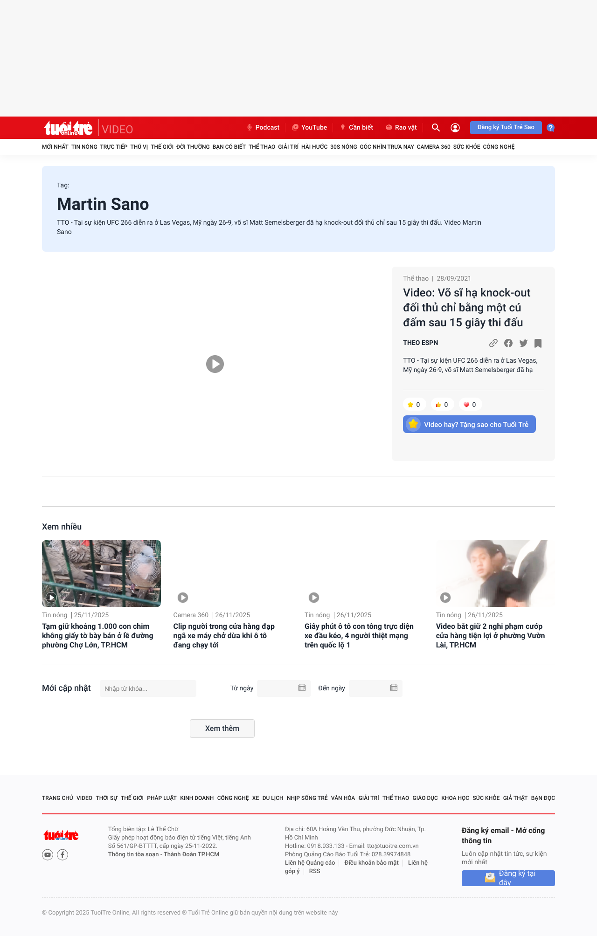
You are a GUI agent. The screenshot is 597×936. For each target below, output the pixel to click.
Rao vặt (401, 127)
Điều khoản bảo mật (372, 863)
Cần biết (356, 127)
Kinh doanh (197, 798)
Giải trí (288, 147)
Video (84, 798)
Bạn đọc (543, 798)
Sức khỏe (466, 147)
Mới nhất (55, 147)
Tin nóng (84, 147)
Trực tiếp (114, 147)
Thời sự (106, 798)
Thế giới (162, 147)
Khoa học (455, 798)
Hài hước (314, 147)
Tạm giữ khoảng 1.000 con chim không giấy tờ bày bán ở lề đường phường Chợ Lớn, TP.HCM (97, 635)
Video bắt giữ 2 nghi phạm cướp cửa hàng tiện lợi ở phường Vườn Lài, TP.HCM (490, 635)
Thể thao (262, 147)
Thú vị (139, 147)
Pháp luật (162, 798)
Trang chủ (57, 798)
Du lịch (273, 798)
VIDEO (117, 129)
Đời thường (193, 147)
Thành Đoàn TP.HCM (191, 854)
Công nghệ (498, 147)
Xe (255, 798)
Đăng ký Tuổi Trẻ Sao (506, 127)
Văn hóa (343, 798)
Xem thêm (222, 728)
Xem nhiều (62, 527)
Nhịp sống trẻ (307, 798)
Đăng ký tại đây (517, 878)
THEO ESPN (420, 343)
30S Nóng (343, 147)
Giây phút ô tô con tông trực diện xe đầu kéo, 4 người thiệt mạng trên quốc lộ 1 (359, 635)
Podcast (262, 127)
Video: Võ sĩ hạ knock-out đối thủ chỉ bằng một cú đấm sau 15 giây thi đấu (466, 307)
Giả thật (515, 798)
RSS (314, 871)
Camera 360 (434, 147)
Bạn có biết (229, 147)
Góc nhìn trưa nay (387, 147)
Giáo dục (425, 798)
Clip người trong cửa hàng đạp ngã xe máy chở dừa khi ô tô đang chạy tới (224, 635)
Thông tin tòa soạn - (136, 854)
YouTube (309, 127)
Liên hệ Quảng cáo (310, 863)
